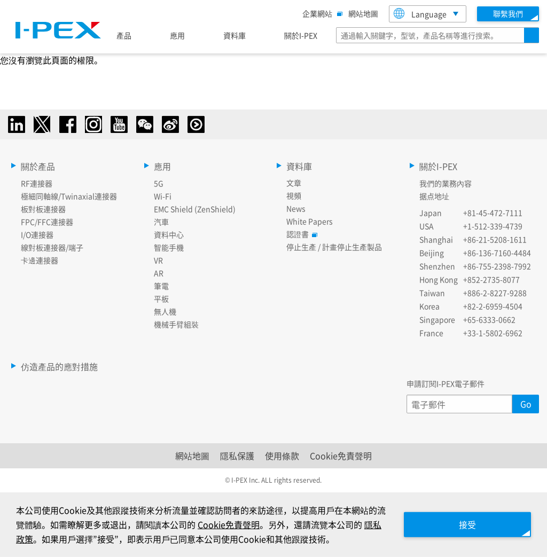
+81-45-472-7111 (492, 212)
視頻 (293, 195)
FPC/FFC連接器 (47, 221)
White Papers (309, 221)
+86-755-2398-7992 (497, 266)
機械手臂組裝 (176, 324)
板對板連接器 (43, 208)
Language (420, 13)
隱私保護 (237, 455)
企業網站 (320, 13)
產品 (123, 35)
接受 (466, 524)
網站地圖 (363, 13)
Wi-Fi (162, 196)
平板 (161, 298)
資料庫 (234, 35)
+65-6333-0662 (489, 319)
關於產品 (38, 166)
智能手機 (169, 247)
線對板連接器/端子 (52, 247)
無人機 (165, 311)
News (296, 208)
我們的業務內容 (445, 183)
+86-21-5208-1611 (495, 239)
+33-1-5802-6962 (492, 332)
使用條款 (282, 455)
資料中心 (169, 234)
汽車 (161, 221)
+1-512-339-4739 (492, 226)
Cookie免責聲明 (341, 455)
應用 (177, 35)
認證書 (300, 234)
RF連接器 (36, 183)
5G (158, 183)
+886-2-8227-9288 (495, 292)
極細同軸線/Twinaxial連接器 (69, 196)
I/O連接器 (37, 234)
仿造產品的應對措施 (59, 366)
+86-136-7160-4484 (497, 252)
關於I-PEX (300, 35)
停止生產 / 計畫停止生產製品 (334, 246)
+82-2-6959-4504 (492, 306)
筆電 (161, 285)
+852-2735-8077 (491, 279)
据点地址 (434, 196)
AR (158, 273)
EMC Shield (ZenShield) (195, 208)
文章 (293, 182)
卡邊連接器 (39, 260)
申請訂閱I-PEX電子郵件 (446, 383)
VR (158, 260)
